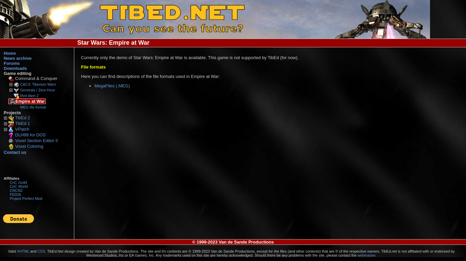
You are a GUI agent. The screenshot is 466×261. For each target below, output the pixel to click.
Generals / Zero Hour (37, 90)
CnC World (19, 186)
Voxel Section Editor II (36, 140)
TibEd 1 (22, 123)
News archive (18, 58)
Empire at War (27, 101)
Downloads (15, 68)
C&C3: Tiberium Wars (38, 84)
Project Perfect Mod (26, 199)
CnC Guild (18, 182)
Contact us (15, 152)
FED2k (15, 194)
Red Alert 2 (29, 96)
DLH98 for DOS (30, 134)
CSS (41, 251)
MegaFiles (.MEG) (112, 85)
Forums (12, 63)
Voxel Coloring (29, 146)
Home (10, 53)
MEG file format (33, 107)
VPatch (22, 129)
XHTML (23, 251)
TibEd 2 (22, 117)
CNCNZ (16, 190)
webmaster (366, 255)
